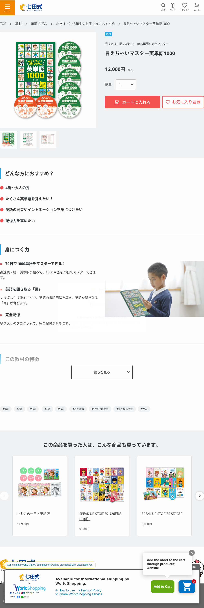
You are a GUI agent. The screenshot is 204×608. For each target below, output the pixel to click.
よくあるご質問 (10, 582)
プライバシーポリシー (133, 582)
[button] (199, 496)
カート (197, 10)
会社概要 (161, 582)
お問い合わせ (37, 582)
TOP (3, 23)
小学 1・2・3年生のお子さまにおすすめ (86, 23)
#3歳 (33, 409)
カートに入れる (133, 102)
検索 (163, 10)
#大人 (144, 409)
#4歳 (47, 409)
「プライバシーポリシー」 (58, 601)
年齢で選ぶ (39, 23)
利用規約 (60, 582)
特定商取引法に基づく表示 (92, 582)
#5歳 (61, 409)
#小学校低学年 (100, 409)
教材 (19, 23)
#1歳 (6, 409)
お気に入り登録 (186, 102)
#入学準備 (78, 409)
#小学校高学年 (124, 409)
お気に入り (185, 10)
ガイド (173, 10)
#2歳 (19, 409)
